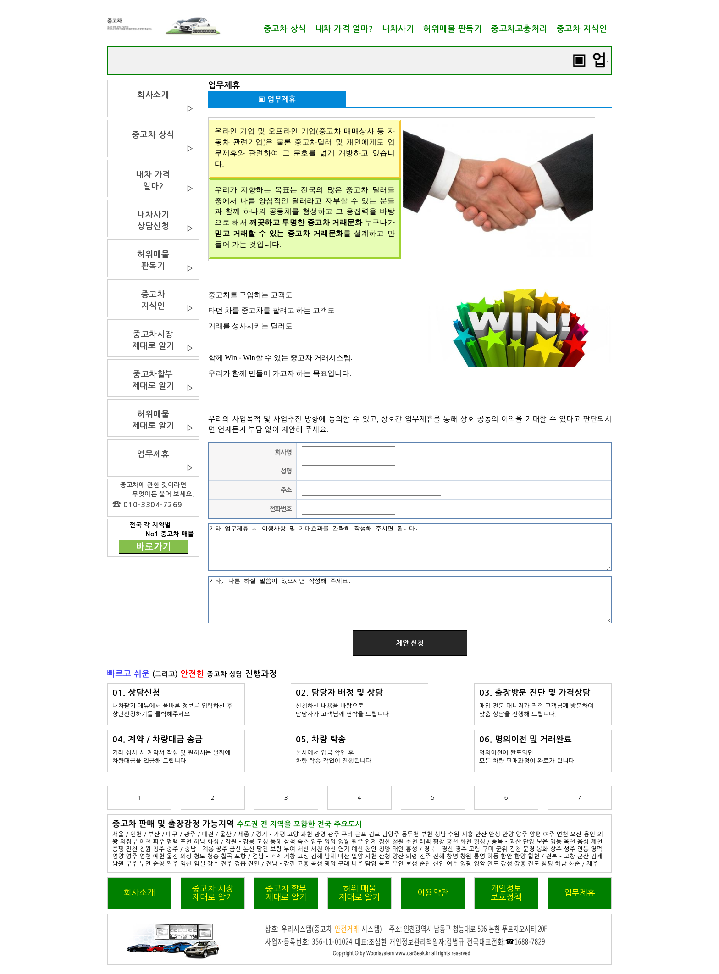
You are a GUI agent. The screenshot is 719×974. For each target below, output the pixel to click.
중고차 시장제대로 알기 (212, 893)
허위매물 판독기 (452, 29)
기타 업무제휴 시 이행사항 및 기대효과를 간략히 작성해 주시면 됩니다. (410, 547)
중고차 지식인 (582, 29)
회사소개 (139, 893)
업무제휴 (579, 893)
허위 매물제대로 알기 (359, 893)
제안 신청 (410, 643)
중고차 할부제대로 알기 (286, 893)
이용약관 (432, 893)
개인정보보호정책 (506, 893)
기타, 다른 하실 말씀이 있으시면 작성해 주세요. (410, 600)
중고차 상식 (285, 29)
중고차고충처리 (519, 29)
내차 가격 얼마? (344, 29)
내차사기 (398, 29)
